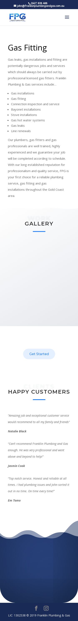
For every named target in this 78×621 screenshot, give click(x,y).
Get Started (39, 354)
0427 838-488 (39, 590)
